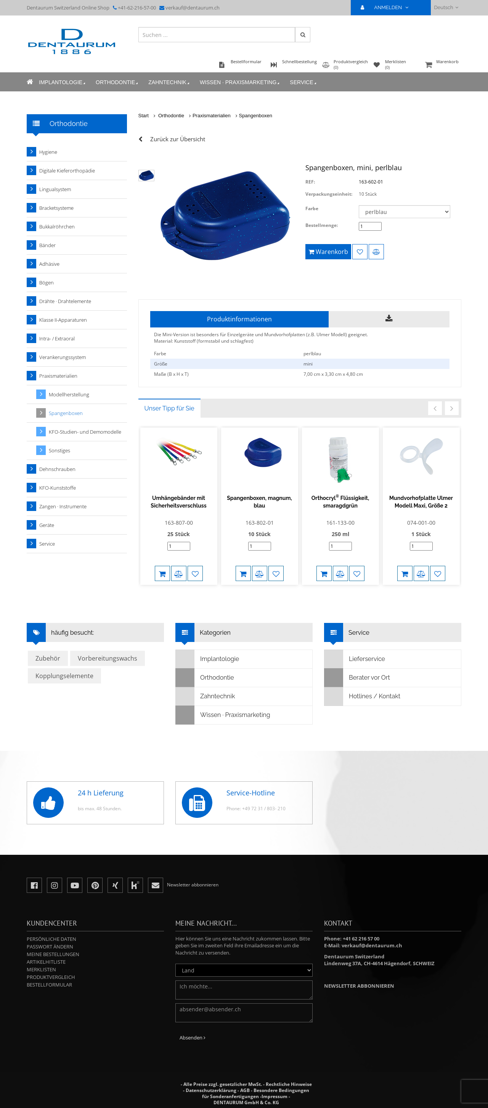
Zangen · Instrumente (63, 506)
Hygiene (48, 151)
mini (308, 364)
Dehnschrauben (57, 469)
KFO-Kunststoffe (57, 487)
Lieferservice (354, 659)
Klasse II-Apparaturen (63, 319)
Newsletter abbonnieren (359, 985)
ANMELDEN (387, 7)
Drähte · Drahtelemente (65, 301)
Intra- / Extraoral (57, 338)
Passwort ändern (50, 946)
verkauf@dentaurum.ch (192, 7)
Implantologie (63, 82)
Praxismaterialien (212, 115)
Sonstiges (59, 450)
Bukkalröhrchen (57, 226)
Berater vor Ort (357, 678)
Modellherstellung (69, 394)
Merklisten (41, 969)
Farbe (311, 208)
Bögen (46, 282)
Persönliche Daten (51, 939)
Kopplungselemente (64, 676)
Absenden (192, 1037)
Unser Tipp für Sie (169, 408)
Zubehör (47, 658)
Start (143, 115)
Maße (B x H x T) (171, 374)
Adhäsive (49, 263)
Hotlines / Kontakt (362, 696)
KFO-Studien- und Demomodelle (85, 431)
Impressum (274, 1096)
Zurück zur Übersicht (177, 139)
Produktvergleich (51, 977)
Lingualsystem (55, 189)
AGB (245, 1090)
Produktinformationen (239, 319)
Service (303, 82)
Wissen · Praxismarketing (240, 82)
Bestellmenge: (321, 225)
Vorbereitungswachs (107, 658)
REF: (310, 182)
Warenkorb (442, 65)
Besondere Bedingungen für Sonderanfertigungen (255, 1093)
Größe (160, 364)
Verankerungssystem (62, 357)
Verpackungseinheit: (328, 194)
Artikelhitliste (46, 961)
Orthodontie (117, 82)
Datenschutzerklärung (211, 1090)
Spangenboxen (255, 115)
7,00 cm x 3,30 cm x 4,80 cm (333, 374)
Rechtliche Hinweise (289, 1084)
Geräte (46, 525)
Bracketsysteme (56, 207)
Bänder (47, 245)
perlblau (312, 353)
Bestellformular (49, 984)
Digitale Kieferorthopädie (67, 170)
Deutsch (446, 7)
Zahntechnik (169, 82)
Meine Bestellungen (53, 954)
